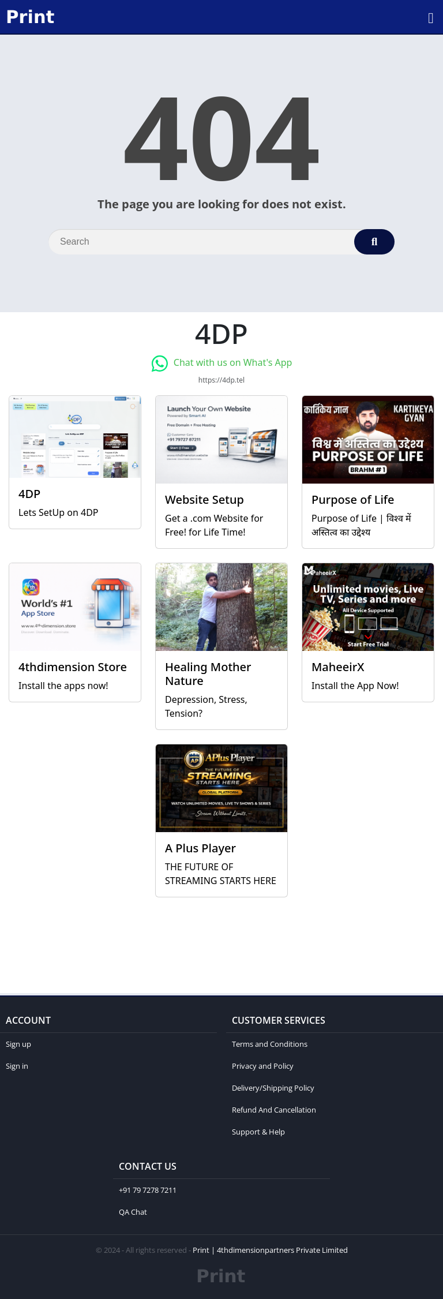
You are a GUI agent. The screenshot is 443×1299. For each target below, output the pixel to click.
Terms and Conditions (269, 1044)
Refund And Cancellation (274, 1110)
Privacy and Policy (263, 1066)
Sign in (17, 1066)
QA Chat (133, 1212)
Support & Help (258, 1131)
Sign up (18, 1044)
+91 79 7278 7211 (148, 1190)
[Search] (221, 241)
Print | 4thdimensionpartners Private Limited (270, 1250)
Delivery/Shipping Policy (273, 1088)
